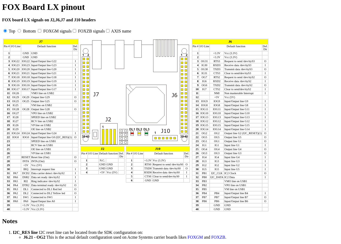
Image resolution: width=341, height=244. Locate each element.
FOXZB (218, 237)
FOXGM (195, 237)
